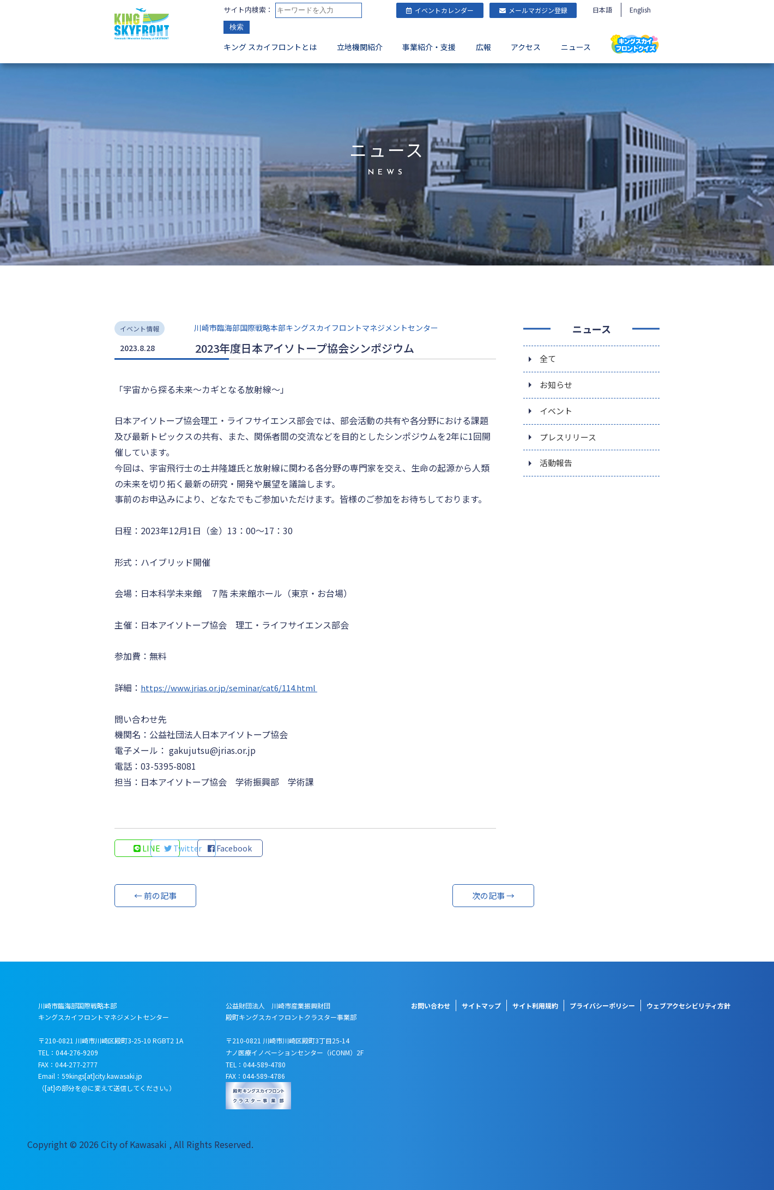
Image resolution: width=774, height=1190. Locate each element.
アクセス (526, 46)
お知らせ (557, 386)
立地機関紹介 (360, 46)
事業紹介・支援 (429, 46)
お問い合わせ (430, 1005)
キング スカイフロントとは (270, 46)
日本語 (602, 9)
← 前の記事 (155, 895)
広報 (483, 46)
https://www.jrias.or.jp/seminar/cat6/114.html (235, 687)
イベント (557, 413)
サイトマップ (481, 1005)
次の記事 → (455, 895)
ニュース (576, 46)
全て (548, 359)
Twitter (221, 848)
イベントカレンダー (440, 10)
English (640, 9)
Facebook (294, 848)
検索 (236, 27)
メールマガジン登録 (533, 10)
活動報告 (557, 468)
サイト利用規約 (535, 1005)
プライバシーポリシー (602, 1005)
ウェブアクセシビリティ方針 (688, 1005)
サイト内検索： (248, 9)
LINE (147, 848)
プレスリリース (570, 441)
